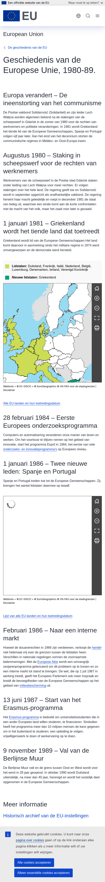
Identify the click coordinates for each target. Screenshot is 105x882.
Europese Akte (47, 589)
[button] (49, 325)
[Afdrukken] (97, 305)
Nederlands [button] (78, 15)
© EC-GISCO (24, 363)
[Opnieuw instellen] (97, 266)
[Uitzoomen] (97, 285)
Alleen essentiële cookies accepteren (43, 872)
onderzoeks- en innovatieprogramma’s (30, 426)
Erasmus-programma (24, 644)
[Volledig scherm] (97, 295)
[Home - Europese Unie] (20, 15)
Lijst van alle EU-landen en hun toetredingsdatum (38, 543)
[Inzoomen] (97, 275)
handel (96, 574)
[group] (47, 310)
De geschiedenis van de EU (27, 47)
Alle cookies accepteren (34, 862)
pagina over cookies (30, 840)
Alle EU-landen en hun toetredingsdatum (31, 380)
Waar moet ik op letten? (85, 2)
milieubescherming (33, 612)
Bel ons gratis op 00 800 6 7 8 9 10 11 (30, 823)
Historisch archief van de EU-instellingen (46, 742)
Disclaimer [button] (9, 367)
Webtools (8, 363)
